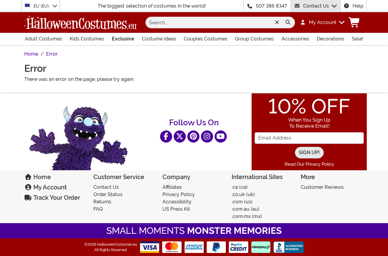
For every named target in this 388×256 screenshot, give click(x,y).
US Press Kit (176, 209)
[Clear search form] (277, 22)
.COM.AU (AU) (245, 209)
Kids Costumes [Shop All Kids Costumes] (87, 39)
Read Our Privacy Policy (309, 164)
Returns (102, 202)
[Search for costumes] (215, 22)
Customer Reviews (322, 187)
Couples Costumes (205, 39)
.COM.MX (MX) (247, 216)
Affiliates (172, 187)
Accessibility (177, 202)
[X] (180, 136)
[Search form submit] (288, 22)
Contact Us (311, 6)
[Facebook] (166, 136)
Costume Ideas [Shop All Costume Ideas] (159, 39)
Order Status (107, 194)
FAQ (98, 209)
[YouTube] (221, 136)
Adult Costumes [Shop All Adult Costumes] (43, 39)
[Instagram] (207, 136)
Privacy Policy (178, 194)
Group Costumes (254, 39)
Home (37, 177)
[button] (319, 22)
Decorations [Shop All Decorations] (330, 39)
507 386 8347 (271, 6)
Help (353, 6)
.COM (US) (242, 202)
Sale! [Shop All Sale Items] (357, 39)
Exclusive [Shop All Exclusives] (123, 39)
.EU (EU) (37, 6)
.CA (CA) (240, 187)
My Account (45, 187)
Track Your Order (52, 197)
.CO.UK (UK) (243, 194)
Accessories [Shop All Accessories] (295, 39)
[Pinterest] (193, 136)
